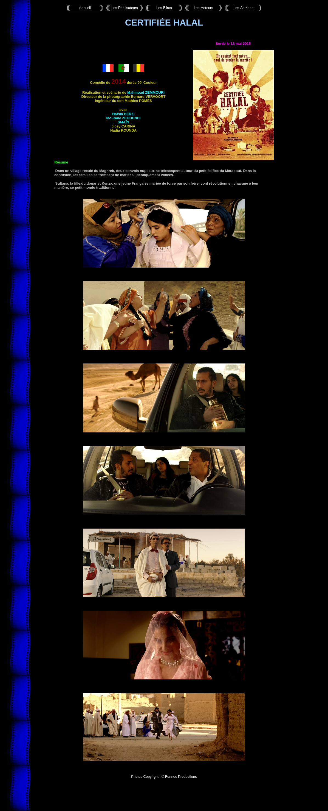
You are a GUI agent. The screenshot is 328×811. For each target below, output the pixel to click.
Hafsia (123, 114)
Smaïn (123, 122)
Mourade (123, 118)
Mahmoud (146, 92)
